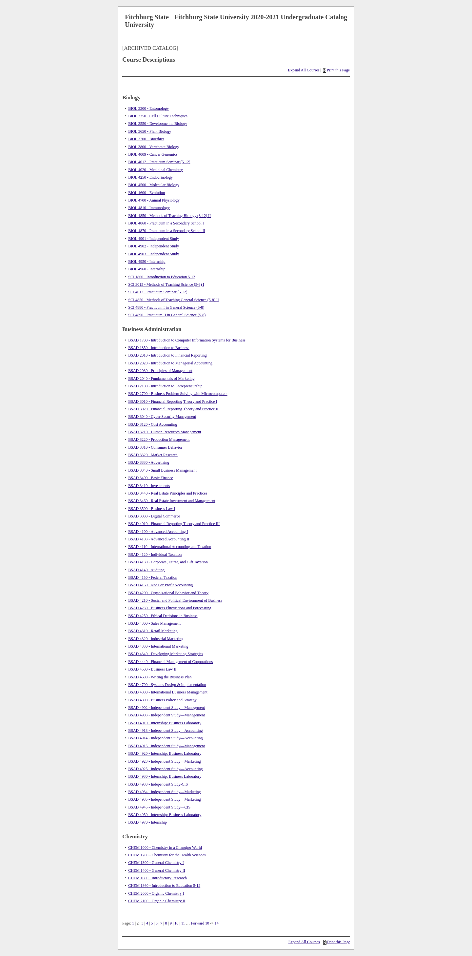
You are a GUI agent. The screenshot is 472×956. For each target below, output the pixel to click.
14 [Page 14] (217, 923)
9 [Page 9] (171, 923)
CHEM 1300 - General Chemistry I (156, 862)
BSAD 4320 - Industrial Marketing (155, 638)
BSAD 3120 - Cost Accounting (152, 424)
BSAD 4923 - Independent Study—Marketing (164, 761)
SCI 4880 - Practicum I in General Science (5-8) (166, 307)
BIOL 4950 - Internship (146, 261)
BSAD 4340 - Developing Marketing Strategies (165, 654)
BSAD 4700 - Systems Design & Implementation (167, 684)
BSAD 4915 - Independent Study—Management (166, 746)
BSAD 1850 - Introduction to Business (158, 347)
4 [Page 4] (147, 923)
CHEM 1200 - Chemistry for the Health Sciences (167, 855)
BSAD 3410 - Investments (149, 485)
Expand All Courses (304, 70)
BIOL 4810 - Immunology (149, 207)
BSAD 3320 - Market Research (153, 455)
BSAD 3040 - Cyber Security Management (162, 416)
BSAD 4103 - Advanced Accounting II (158, 539)
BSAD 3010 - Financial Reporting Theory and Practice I (172, 401)
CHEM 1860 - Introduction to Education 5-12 (164, 885)
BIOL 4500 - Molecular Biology (153, 185)
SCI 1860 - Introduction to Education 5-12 (161, 277)
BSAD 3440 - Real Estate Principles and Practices (167, 493)
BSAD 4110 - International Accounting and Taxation (169, 546)
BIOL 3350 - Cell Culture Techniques (157, 116)
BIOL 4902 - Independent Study (153, 246)
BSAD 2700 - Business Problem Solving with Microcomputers (177, 393)
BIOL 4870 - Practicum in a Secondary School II (166, 230)
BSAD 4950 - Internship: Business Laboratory (164, 814)
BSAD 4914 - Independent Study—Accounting (165, 738)
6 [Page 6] (157, 923)
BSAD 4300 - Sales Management (154, 623)
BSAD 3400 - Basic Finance (150, 478)
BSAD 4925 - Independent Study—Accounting (165, 769)
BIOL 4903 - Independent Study (153, 254)
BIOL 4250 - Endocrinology (150, 177)
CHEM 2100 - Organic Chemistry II (156, 901)
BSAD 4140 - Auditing (146, 570)
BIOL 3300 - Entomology (148, 108)
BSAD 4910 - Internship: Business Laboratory (164, 723)
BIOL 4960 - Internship (146, 269)
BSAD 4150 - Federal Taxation (152, 577)
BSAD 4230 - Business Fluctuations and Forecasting (169, 608)
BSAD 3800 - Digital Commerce (154, 516)
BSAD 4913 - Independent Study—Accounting (165, 730)
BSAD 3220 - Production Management (158, 439)
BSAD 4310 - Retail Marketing (153, 631)
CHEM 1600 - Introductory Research (157, 878)
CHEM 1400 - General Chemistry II (156, 870)
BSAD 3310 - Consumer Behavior (155, 447)
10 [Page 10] (176, 923)
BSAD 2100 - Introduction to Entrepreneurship (165, 386)
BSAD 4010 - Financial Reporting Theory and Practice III (174, 523)
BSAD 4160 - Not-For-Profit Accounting (160, 585)
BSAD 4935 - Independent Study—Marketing (164, 799)
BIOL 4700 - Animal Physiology (154, 200)
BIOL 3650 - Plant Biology (149, 131)
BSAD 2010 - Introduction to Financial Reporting (167, 355)
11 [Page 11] (183, 923)
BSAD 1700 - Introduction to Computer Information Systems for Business (187, 340)
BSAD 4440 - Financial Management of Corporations (170, 661)
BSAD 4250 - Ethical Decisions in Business (162, 616)
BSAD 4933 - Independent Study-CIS (158, 784)
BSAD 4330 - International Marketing (158, 646)
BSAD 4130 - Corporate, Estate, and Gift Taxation (168, 562)
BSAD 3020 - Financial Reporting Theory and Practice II (173, 409)
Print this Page (336, 70)
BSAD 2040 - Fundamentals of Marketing (161, 378)
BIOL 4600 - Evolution (146, 192)
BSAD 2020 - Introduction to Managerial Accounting (170, 363)
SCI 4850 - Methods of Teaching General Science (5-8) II (173, 300)
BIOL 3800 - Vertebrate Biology (153, 147)
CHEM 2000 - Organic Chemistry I (156, 893)
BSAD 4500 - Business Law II (152, 669)
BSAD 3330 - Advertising (148, 462)
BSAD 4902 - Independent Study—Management (166, 707)
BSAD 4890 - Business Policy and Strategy (162, 700)
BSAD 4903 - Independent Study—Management (166, 715)
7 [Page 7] (161, 923)
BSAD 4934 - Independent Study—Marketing (164, 792)
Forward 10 (200, 923)
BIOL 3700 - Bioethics (146, 139)
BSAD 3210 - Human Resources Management (164, 432)
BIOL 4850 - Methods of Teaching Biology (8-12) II (169, 215)
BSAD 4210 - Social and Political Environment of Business (175, 600)
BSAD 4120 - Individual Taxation (155, 554)
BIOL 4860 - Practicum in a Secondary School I (166, 223)
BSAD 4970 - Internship (147, 822)
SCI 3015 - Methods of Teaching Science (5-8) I (166, 284)
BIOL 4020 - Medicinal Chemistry (155, 169)
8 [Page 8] (166, 923)
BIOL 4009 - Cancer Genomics (152, 154)
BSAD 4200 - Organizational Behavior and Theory (168, 593)
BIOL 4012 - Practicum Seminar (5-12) (159, 162)
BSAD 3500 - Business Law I (151, 508)
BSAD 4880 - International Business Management (167, 692)
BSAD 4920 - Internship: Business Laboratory (164, 753)
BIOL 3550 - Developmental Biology (157, 123)
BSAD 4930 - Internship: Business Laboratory (164, 776)
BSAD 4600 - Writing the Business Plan (159, 677)
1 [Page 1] (133, 923)
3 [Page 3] (142, 923)
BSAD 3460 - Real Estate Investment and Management (171, 500)
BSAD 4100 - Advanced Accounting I (158, 531)
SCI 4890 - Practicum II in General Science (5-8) (167, 315)
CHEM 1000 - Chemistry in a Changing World (165, 847)
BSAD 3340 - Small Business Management (162, 470)
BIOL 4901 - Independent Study (153, 238)
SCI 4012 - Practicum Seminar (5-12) (157, 292)
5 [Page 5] (152, 923)
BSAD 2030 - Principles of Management (160, 370)
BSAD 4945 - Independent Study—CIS (159, 807)
